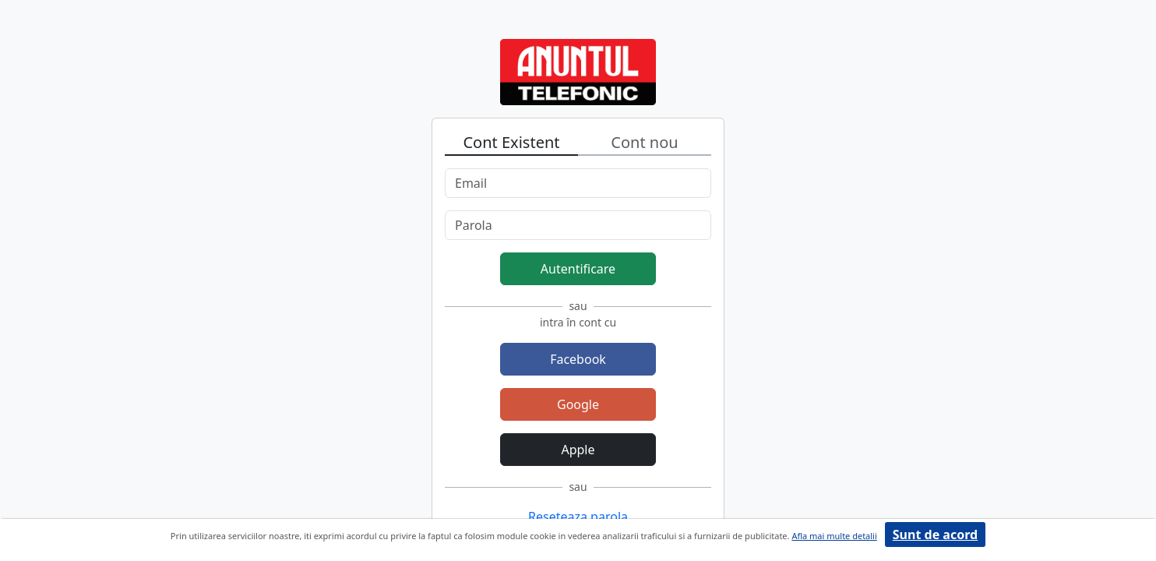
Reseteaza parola (578, 516)
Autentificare (578, 268)
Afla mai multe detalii (833, 536)
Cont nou (644, 142)
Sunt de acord (935, 534)
